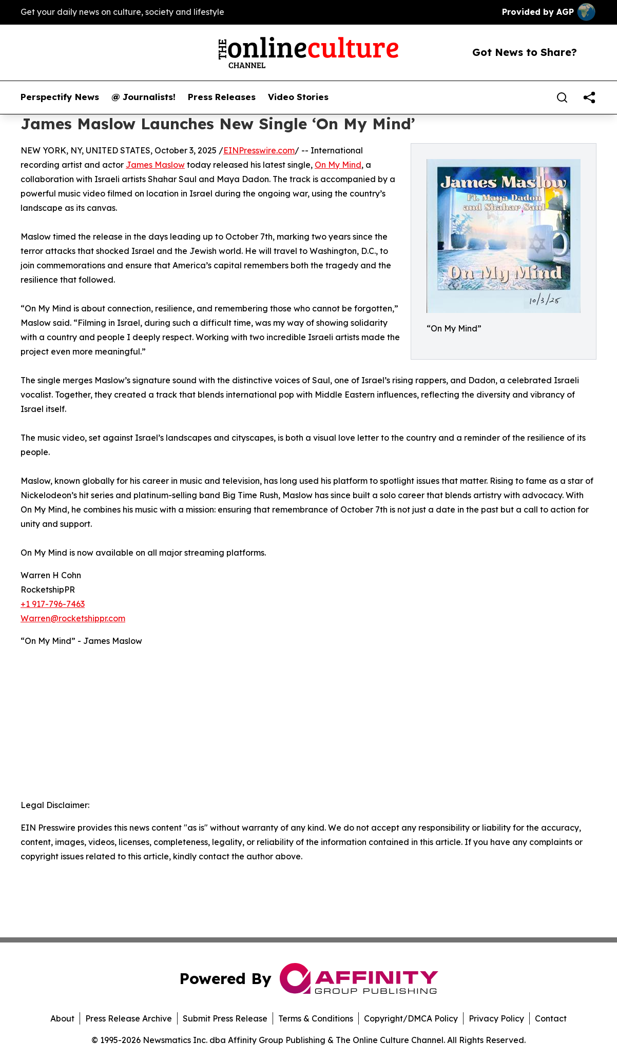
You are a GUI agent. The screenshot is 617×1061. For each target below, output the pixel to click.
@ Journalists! (143, 97)
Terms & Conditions (315, 1018)
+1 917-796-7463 (53, 604)
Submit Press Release (225, 1018)
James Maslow (155, 165)
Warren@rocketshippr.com (73, 618)
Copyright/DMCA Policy (411, 1018)
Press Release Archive (128, 1018)
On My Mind (338, 165)
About (62, 1018)
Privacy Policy (496, 1018)
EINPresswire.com (259, 150)
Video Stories (298, 97)
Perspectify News (60, 97)
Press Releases (222, 97)
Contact (551, 1018)
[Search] (562, 97)
